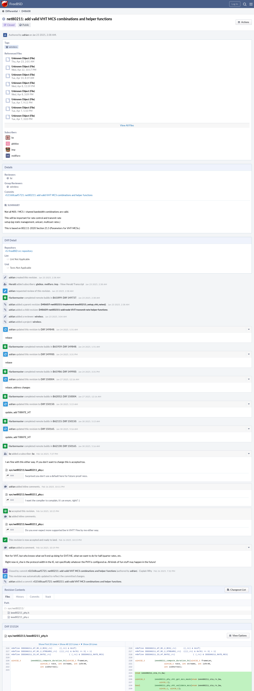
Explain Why (145, 571)
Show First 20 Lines (48, 644)
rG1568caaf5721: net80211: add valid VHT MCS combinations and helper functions (49, 195)
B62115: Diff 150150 (64, 421)
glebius (15, 143)
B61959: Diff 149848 (64, 346)
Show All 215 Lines (69, 644)
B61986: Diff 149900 (64, 371)
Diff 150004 (47, 379)
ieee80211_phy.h (20, 612)
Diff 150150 (47, 404)
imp (13, 149)
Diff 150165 (47, 429)
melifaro (15, 155)
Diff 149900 (47, 354)
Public (25, 25)
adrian (25, 35)
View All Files (127, 125)
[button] (251, 4)
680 (10, 475)
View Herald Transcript (72, 284)
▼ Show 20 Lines (89, 644)
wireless (14, 186)
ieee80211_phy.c (20, 617)
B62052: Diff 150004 (64, 396)
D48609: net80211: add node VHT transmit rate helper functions (73, 309)
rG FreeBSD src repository (19, 251)
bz (12, 137)
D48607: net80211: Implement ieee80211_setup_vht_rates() (73, 304)
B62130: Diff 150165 (64, 446)
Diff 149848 (47, 329)
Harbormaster (16, 297)
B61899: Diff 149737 (64, 297)
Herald (12, 284)
